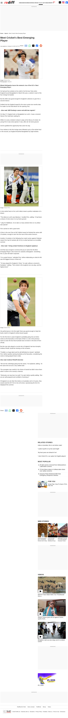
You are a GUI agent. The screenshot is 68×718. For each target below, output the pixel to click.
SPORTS (41, 2)
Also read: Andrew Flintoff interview (11, 360)
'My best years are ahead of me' (47, 452)
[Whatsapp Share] (29, 45)
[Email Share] (25, 45)
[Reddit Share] (40, 45)
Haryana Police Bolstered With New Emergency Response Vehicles (50, 474)
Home (1, 33)
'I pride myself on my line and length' (48, 449)
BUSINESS (27, 2)
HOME (20, 2)
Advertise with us (25, 711)
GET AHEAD (46, 2)
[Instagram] (63, 2)
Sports (6, 33)
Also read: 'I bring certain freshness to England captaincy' (19, 246)
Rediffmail (38, 706)
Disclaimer (32, 711)
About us (50, 711)
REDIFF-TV (51, 2)
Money (44, 706)
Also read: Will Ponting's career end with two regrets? (18, 110)
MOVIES (32, 2)
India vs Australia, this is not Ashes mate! (50, 445)
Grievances (62, 711)
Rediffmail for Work (21, 706)
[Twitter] (60, 2)
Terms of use (56, 711)
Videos (49, 706)
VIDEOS (41, 575)
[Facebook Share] (37, 45)
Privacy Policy (39, 711)
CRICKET (36, 2)
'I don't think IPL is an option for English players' (52, 456)
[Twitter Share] (33, 45)
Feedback (45, 711)
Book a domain (31, 706)
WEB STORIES (43, 521)
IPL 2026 (40, 685)
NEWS (23, 2)
